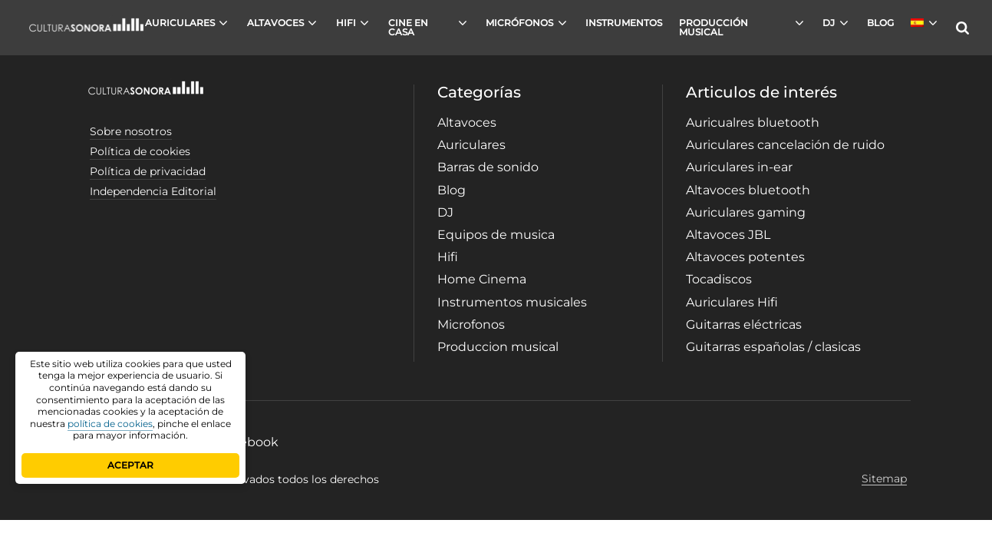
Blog (451, 190)
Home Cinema (481, 279)
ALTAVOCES (275, 22)
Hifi (447, 257)
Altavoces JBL (728, 234)
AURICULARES (180, 22)
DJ (828, 22)
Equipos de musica (496, 234)
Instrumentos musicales (512, 302)
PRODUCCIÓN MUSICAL (713, 27)
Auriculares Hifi (732, 302)
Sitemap (884, 478)
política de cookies (110, 423)
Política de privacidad (148, 171)
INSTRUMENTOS (623, 22)
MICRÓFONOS (519, 22)
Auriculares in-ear (739, 167)
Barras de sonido (488, 167)
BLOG (880, 22)
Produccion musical (498, 346)
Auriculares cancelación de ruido (785, 144)
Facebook (248, 442)
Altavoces (466, 122)
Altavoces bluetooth (748, 190)
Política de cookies (140, 151)
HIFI (346, 22)
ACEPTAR (130, 465)
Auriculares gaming (746, 212)
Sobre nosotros (131, 131)
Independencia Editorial (153, 191)
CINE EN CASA (408, 27)
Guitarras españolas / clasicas (773, 346)
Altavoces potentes (745, 257)
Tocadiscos (719, 279)
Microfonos (471, 324)
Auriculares (471, 144)
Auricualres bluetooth (752, 122)
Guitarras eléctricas (744, 324)
